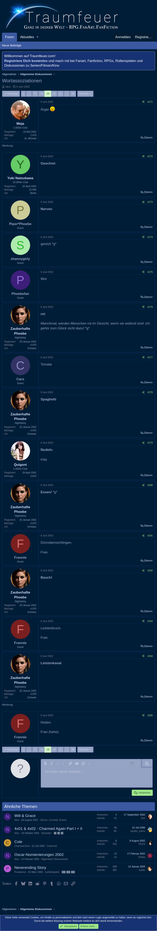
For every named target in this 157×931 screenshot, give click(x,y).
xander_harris (137, 831)
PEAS (142, 844)
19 (47, 93)
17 (35, 93)
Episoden (46, 833)
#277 (150, 357)
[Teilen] (143, 102)
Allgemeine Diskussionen (54, 859)
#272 (150, 156)
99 (73, 93)
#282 (150, 570)
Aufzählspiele (52, 872)
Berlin (33, 193)
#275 (150, 272)
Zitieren (148, 137)
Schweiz (31, 348)
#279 (150, 442)
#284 (150, 656)
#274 (150, 237)
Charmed (52, 846)
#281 (150, 535)
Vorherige (12, 93)
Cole (18, 842)
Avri (143, 818)
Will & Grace (25, 816)
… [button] (29, 93)
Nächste (84, 93)
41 (63, 872)
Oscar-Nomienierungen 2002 (39, 854)
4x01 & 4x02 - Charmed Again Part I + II (48, 828)
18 (41, 93)
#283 (150, 621)
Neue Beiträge (11, 45)
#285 (150, 715)
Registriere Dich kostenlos (25, 61)
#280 (150, 485)
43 (73, 872)
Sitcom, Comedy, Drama (53, 820)
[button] (37, 37)
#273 (150, 202)
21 (60, 93)
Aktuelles (27, 37)
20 (54, 93)
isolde (142, 870)
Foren (9, 37)
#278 (150, 392)
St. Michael (30, 138)
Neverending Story (30, 867)
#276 (150, 307)
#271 (150, 102)
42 (68, 872)
